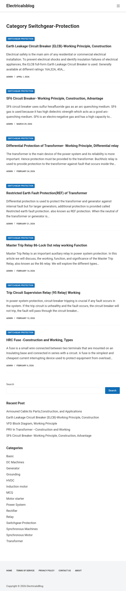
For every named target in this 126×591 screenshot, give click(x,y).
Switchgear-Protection (20, 39)
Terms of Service (25, 569)
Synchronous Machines (22, 528)
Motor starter (15, 497)
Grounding (13, 473)
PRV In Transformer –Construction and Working (38, 428)
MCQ (9, 491)
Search (10, 383)
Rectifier (11, 509)
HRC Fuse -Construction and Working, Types (39, 339)
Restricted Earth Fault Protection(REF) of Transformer (46, 193)
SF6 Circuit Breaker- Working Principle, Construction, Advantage (54, 98)
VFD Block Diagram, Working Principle (31, 422)
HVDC (10, 479)
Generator (13, 467)
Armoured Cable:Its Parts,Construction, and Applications (44, 410)
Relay (9, 515)
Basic (10, 455)
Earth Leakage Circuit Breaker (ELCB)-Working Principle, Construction (59, 46)
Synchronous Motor (19, 534)
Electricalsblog (20, 5)
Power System (16, 503)
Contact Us (65, 569)
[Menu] (118, 5)
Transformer (14, 540)
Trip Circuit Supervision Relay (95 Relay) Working (43, 292)
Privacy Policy (47, 569)
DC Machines (15, 461)
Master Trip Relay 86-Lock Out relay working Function (46, 245)
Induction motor (17, 485)
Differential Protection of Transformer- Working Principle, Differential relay (62, 145)
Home (9, 569)
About (78, 569)
